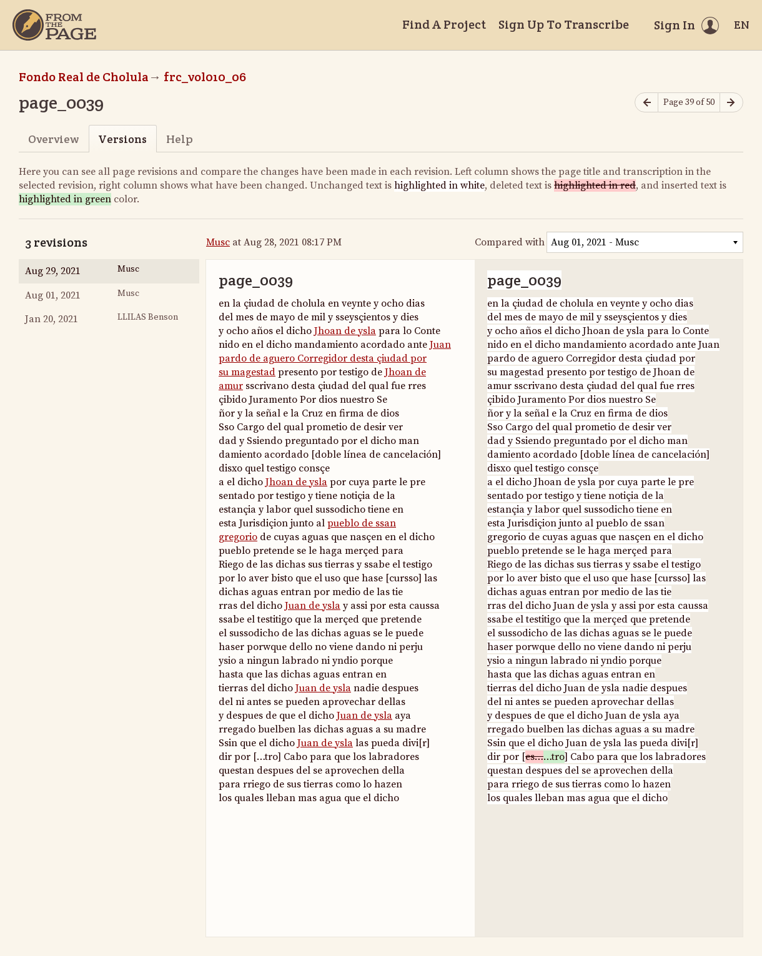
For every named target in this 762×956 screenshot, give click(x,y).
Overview (53, 139)
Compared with (510, 242)
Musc (218, 242)
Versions (122, 139)
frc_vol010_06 (205, 77)
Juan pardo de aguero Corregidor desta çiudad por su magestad (335, 358)
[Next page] (731, 102)
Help (179, 139)
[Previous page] (646, 102)
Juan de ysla (312, 605)
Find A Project (444, 24)
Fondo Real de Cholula (84, 77)
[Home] (54, 25)
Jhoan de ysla (345, 331)
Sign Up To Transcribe (563, 24)
